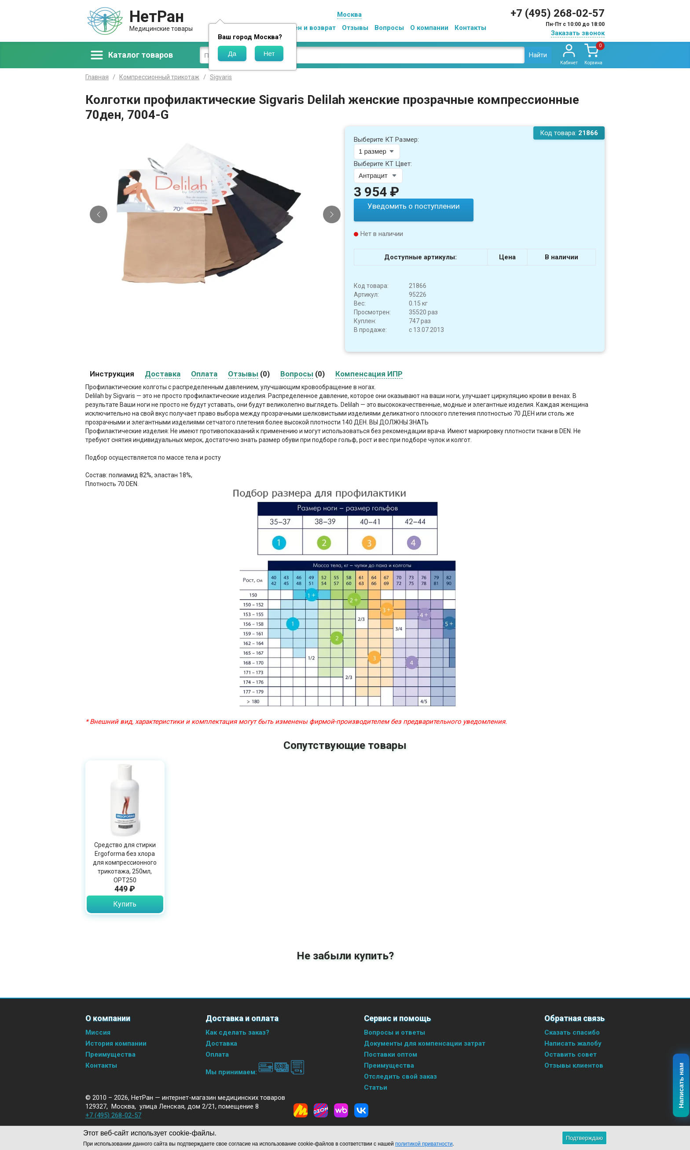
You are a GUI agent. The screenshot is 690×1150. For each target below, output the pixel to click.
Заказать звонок (578, 33)
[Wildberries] (341, 1110)
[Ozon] (321, 1110)
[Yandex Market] (301, 1110)
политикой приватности (423, 1144)
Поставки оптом (390, 1054)
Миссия (97, 1032)
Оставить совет (570, 1054)
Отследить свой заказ (400, 1076)
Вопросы (389, 28)
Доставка (221, 1043)
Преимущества (110, 1054)
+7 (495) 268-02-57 (557, 13)
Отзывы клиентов (573, 1065)
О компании (429, 28)
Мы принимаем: (255, 1072)
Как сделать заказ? (237, 1032)
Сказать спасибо (572, 1032)
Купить (124, 903)
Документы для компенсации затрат (424, 1043)
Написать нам (681, 1086)
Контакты (470, 28)
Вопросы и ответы (394, 1032)
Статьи (375, 1087)
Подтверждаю (584, 1138)
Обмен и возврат (308, 28)
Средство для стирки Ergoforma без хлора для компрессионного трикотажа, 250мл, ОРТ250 (125, 862)
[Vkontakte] (361, 1110)
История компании (116, 1043)
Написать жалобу (573, 1043)
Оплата (217, 1054)
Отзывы (355, 28)
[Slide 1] (211, 296)
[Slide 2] (219, 296)
